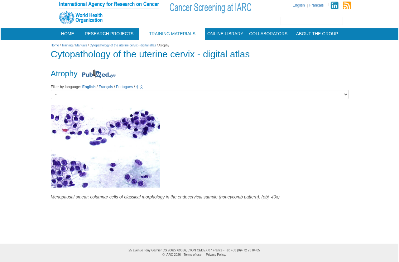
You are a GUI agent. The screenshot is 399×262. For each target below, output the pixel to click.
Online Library (225, 33)
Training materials (172, 33)
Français (316, 5)
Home (67, 33)
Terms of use (192, 254)
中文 (139, 87)
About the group (317, 33)
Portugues (124, 87)
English (299, 5)
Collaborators (268, 33)
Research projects (109, 33)
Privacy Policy (215, 254)
